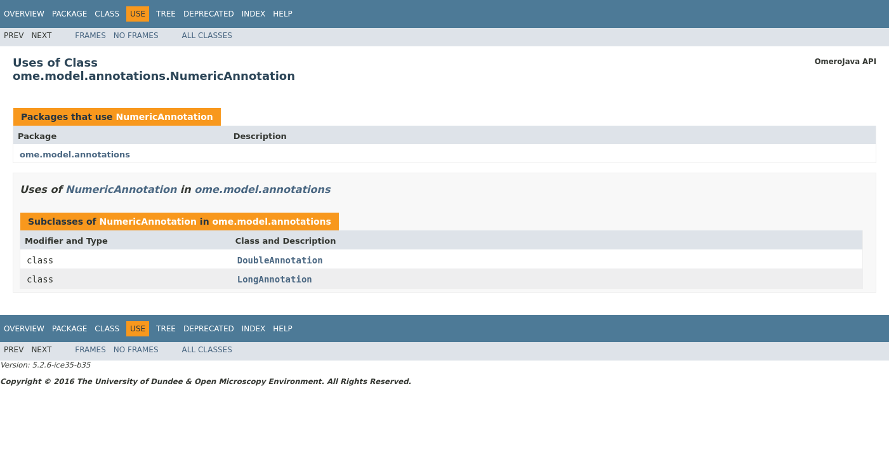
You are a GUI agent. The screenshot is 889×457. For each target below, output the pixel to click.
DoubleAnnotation (280, 260)
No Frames (136, 35)
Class (107, 14)
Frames (90, 35)
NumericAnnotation (164, 117)
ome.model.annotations (75, 154)
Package (69, 14)
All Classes (207, 35)
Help (283, 14)
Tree (166, 14)
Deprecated (208, 14)
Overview (24, 14)
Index (254, 14)
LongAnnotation (274, 279)
